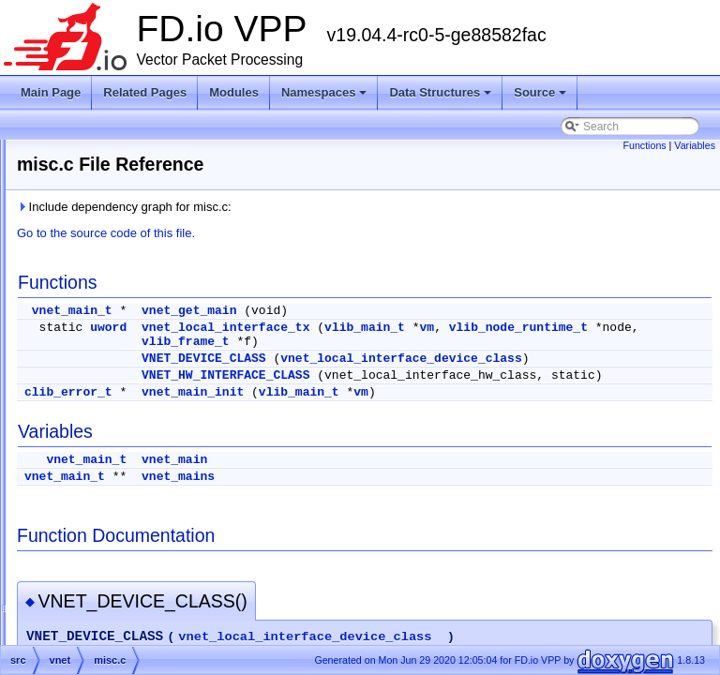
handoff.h (115, 156)
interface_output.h (137, 359)
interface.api (122, 179)
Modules (234, 92)
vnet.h (107, 494)
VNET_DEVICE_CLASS (438, 359)
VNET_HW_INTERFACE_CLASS (460, 389)
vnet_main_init (427, 420)
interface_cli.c (126, 269)
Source (541, 97)
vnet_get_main (423, 311)
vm (661, 328)
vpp (86, 561)
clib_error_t (303, 420)
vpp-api (95, 584)
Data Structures (441, 97)
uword (342, 328)
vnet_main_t (306, 311)
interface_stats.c (132, 381)
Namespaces (325, 97)
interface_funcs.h (134, 314)
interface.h (118, 224)
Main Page (51, 92)
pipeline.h (116, 471)
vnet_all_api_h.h (132, 516)
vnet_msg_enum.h (138, 539)
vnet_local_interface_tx (460, 328)
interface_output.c (136, 336)
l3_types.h (117, 426)
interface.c (117, 201)
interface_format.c (137, 291)
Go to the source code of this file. (340, 233)
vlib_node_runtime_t (445, 342)
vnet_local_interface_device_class (503, 373)
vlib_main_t (599, 328)
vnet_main (409, 488)
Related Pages (145, 92)
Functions (644, 145)
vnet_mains (412, 505)
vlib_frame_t (618, 342)
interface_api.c (128, 246)
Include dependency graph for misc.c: (358, 207)
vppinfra (97, 606)
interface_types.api (139, 404)
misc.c (108, 449)
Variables (694, 145)
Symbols (68, 629)
